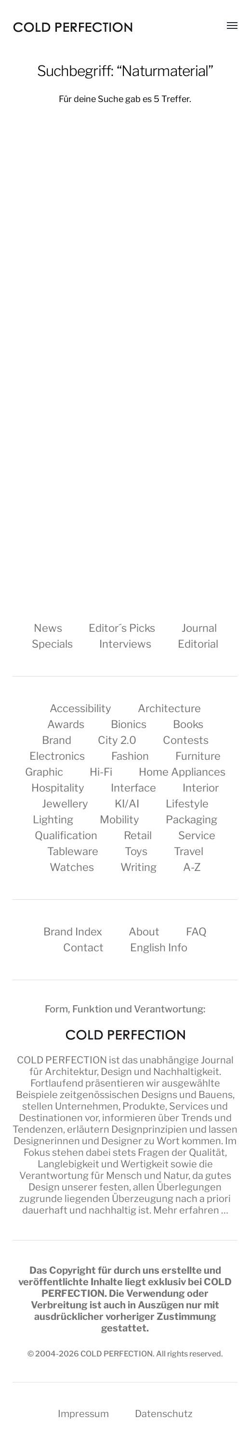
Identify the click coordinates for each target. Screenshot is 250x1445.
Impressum (83, 1413)
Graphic (44, 772)
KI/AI (127, 803)
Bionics (128, 724)
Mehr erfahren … (190, 1210)
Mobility (119, 819)
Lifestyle (187, 803)
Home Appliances (182, 772)
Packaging (191, 819)
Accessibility (80, 708)
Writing (138, 867)
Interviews (125, 644)
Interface (133, 787)
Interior (201, 787)
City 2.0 (117, 740)
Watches (72, 867)
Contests (186, 740)
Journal (199, 628)
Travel (188, 851)
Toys (136, 851)
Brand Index (72, 931)
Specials (52, 644)
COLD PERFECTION (62, 1060)
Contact (83, 947)
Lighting (53, 819)
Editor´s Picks (122, 628)
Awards (65, 724)
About (144, 931)
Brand (56, 740)
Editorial (198, 644)
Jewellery (65, 803)
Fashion (130, 756)
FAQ (196, 931)
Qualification (66, 835)
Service (196, 835)
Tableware (72, 851)
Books (188, 724)
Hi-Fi (101, 772)
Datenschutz (164, 1413)
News (48, 628)
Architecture (169, 708)
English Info (158, 947)
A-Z (192, 867)
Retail (138, 835)
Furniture (198, 756)
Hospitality (57, 787)
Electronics (57, 756)
